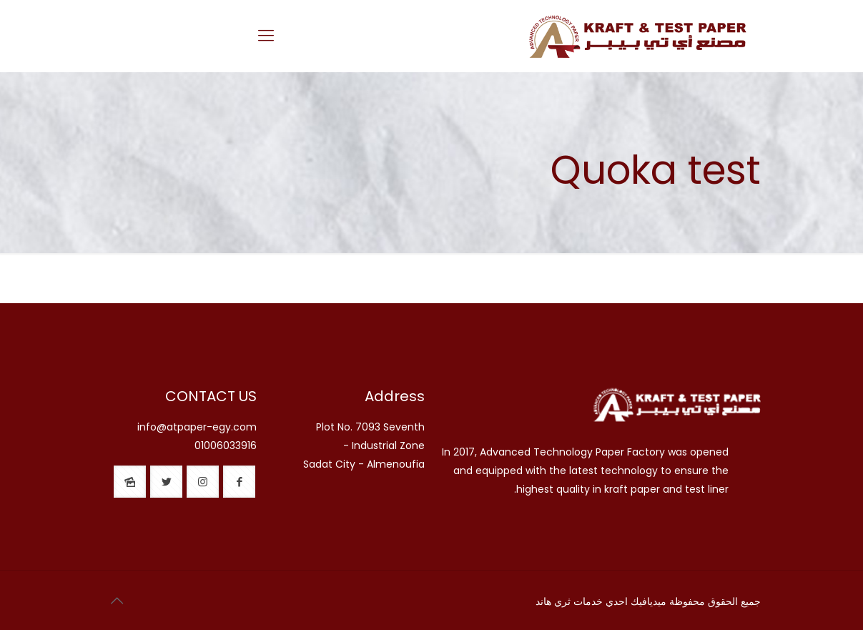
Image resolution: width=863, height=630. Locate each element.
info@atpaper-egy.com (197, 427)
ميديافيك (648, 601)
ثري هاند (553, 601)
